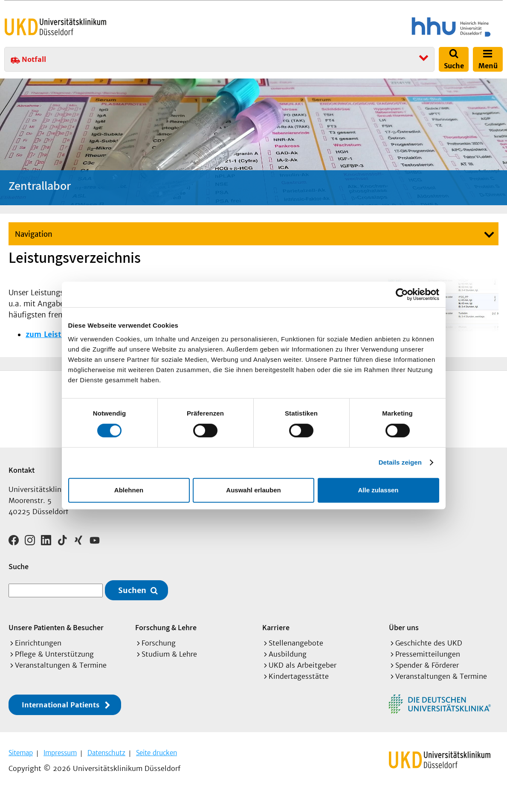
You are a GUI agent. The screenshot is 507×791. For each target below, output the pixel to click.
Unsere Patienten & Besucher (56, 627)
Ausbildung (288, 654)
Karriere (276, 627)
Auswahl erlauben (253, 490)
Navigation (33, 234)
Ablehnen (128, 490)
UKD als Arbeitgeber (302, 665)
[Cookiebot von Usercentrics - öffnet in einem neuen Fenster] (402, 294)
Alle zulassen (378, 490)
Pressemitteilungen (427, 654)
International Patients (60, 705)
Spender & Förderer (427, 665)
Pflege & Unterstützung (54, 654)
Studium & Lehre (169, 654)
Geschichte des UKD (428, 643)
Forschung (159, 643)
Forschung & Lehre (166, 627)
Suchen (132, 590)
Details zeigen (400, 462)
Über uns (404, 627)
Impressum (60, 753)
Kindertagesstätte (299, 676)
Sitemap (21, 753)
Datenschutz (106, 753)
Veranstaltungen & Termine (61, 665)
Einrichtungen (38, 643)
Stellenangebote (296, 643)
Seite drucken (156, 753)
